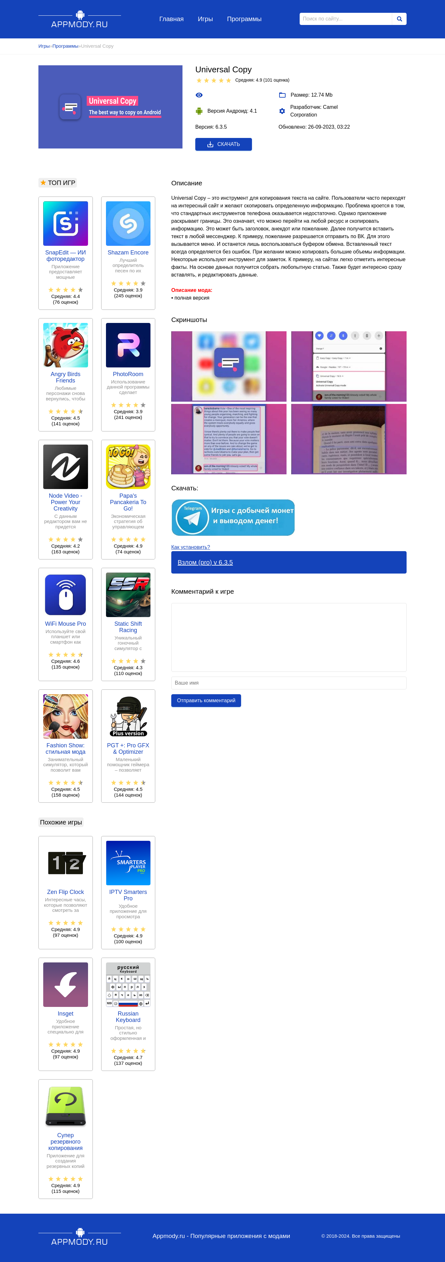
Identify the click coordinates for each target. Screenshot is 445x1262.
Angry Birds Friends (65, 377)
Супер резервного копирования (65, 1141)
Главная (171, 18)
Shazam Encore (128, 253)
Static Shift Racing (128, 627)
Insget (65, 1014)
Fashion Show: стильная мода (65, 749)
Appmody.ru (79, 19)
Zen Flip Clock (65, 892)
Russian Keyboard (128, 1017)
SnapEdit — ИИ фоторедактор (65, 256)
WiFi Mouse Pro (65, 624)
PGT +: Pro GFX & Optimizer (128, 749)
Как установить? (190, 547)
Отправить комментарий (206, 700)
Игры (205, 18)
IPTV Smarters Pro (128, 895)
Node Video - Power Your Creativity (65, 502)
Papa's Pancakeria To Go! (128, 502)
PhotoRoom (128, 374)
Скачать (223, 144)
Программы (244, 18)
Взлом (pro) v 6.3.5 (205, 562)
